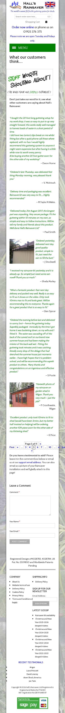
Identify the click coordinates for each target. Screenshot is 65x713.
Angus (32, 667)
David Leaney (32, 674)
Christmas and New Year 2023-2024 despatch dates (43, 643)
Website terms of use (21, 585)
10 (50, 447)
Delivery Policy (18, 588)
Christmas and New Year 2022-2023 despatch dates (43, 653)
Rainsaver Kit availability (45, 615)
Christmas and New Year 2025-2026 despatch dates (43, 622)
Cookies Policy (18, 592)
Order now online (23, 27)
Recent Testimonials (31, 662)
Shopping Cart (32, 21)
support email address (30, 462)
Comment (15, 492)
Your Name (15, 521)
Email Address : (39, 596)
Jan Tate (32, 681)
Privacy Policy (17, 595)
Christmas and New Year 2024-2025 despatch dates (43, 632)
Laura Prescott (32, 671)
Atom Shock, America (32, 677)
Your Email (15, 531)
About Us (16, 582)
